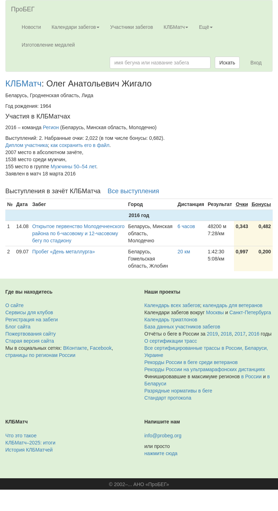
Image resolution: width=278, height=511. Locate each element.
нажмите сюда (161, 453)
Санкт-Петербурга (250, 312)
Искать (227, 62)
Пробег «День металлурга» (63, 251)
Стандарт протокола (168, 398)
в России (251, 376)
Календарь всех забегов (172, 305)
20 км (184, 251)
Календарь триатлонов (171, 319)
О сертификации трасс (171, 341)
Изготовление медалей (48, 45)
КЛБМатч (23, 83)
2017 (239, 334)
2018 (225, 334)
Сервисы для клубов (29, 312)
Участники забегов (131, 27)
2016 (253, 334)
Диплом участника (26, 145)
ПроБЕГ (23, 9)
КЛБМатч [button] (176, 27)
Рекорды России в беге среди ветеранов (191, 362)
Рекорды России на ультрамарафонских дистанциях (205, 369)
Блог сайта (18, 327)
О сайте (14, 305)
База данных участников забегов (182, 327)
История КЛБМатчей (29, 450)
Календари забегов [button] (75, 27)
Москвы (215, 312)
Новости (31, 27)
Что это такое (21, 435)
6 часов (186, 226)
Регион (51, 127)
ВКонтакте (75, 348)
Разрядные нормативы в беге (178, 391)
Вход (256, 62)
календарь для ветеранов (232, 305)
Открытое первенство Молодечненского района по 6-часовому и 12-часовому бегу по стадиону (78, 233)
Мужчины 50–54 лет (73, 166)
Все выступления (133, 191)
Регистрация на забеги (31, 319)
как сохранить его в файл (80, 145)
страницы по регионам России (40, 355)
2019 (212, 334)
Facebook (100, 348)
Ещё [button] (206, 27)
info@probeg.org (163, 435)
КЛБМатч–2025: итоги (30, 443)
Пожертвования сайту (30, 334)
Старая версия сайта (29, 341)
